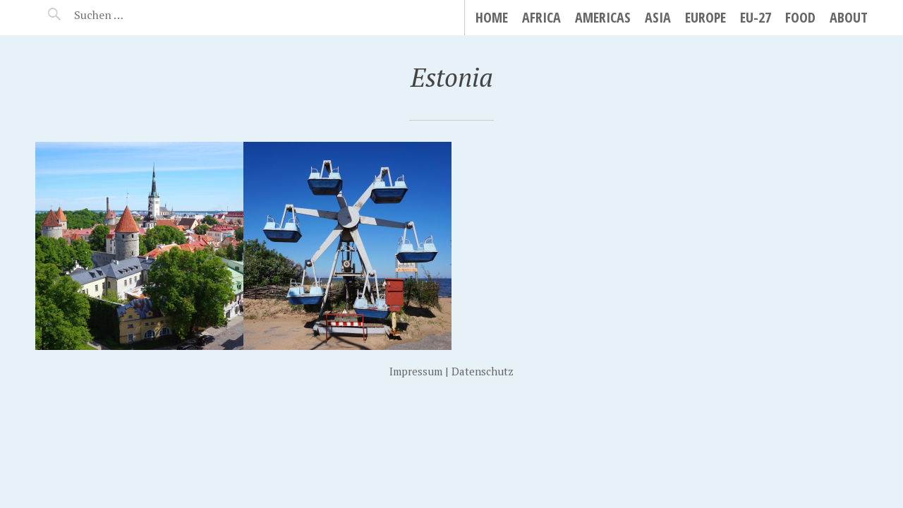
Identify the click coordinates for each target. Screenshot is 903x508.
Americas (603, 17)
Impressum (415, 371)
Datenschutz (483, 371)
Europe (705, 17)
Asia (658, 17)
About (849, 17)
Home (491, 17)
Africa (541, 17)
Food (800, 17)
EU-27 (755, 17)
